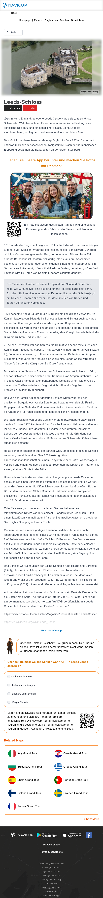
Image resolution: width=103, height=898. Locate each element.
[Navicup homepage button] (16, 5)
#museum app (51, 891)
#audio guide (51, 883)
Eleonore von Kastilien (23, 693)
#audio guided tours (51, 867)
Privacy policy (51, 844)
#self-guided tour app (51, 879)
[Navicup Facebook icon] (89, 835)
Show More (91, 819)
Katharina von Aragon (23, 685)
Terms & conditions (51, 852)
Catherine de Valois (22, 676)
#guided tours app (51, 871)
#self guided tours (51, 875)
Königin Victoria (19, 702)
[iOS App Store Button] (72, 835)
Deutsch (13, 32)
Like (30, 108)
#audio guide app (51, 895)
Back (12, 13)
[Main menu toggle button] (97, 5)
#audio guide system (51, 887)
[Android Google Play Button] (47, 835)
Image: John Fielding (89, 92)
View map (13, 108)
